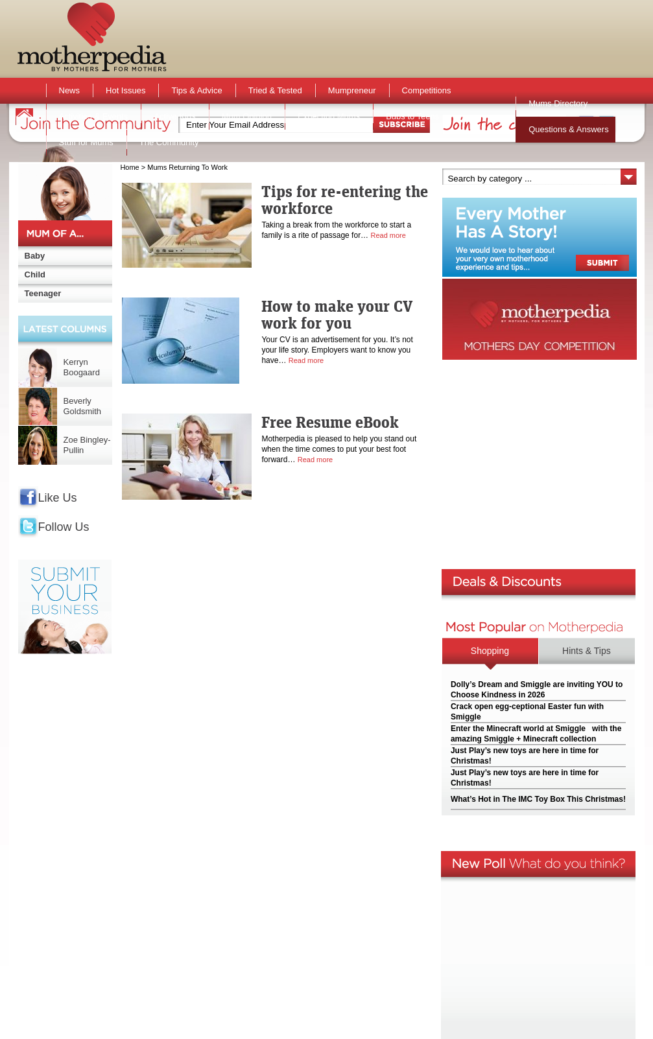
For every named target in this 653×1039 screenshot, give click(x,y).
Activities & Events (93, 116)
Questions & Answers (568, 129)
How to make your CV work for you (336, 314)
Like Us (57, 497)
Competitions (426, 90)
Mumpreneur (352, 90)
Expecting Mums (329, 116)
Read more (387, 235)
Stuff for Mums (86, 142)
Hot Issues (125, 90)
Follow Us (63, 526)
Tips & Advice (196, 90)
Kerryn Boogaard (82, 367)
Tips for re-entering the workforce (344, 199)
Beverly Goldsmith (83, 406)
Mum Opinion (247, 116)
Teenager (43, 293)
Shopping (490, 651)
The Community (169, 142)
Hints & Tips (586, 651)
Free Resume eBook (330, 422)
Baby (35, 256)
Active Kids (174, 116)
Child (35, 274)
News (69, 90)
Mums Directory (558, 103)
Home (129, 167)
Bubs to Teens (412, 116)
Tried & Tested (275, 90)
